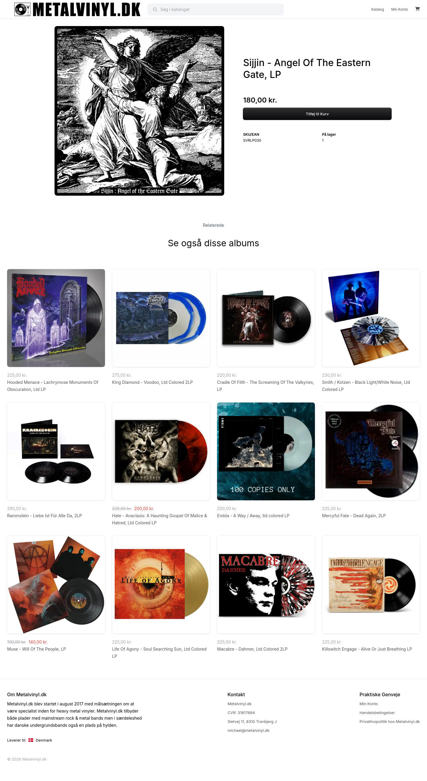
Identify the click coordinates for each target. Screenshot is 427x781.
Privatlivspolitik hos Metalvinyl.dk (390, 721)
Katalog (377, 9)
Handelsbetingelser (377, 712)
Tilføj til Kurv (317, 113)
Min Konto (399, 9)
